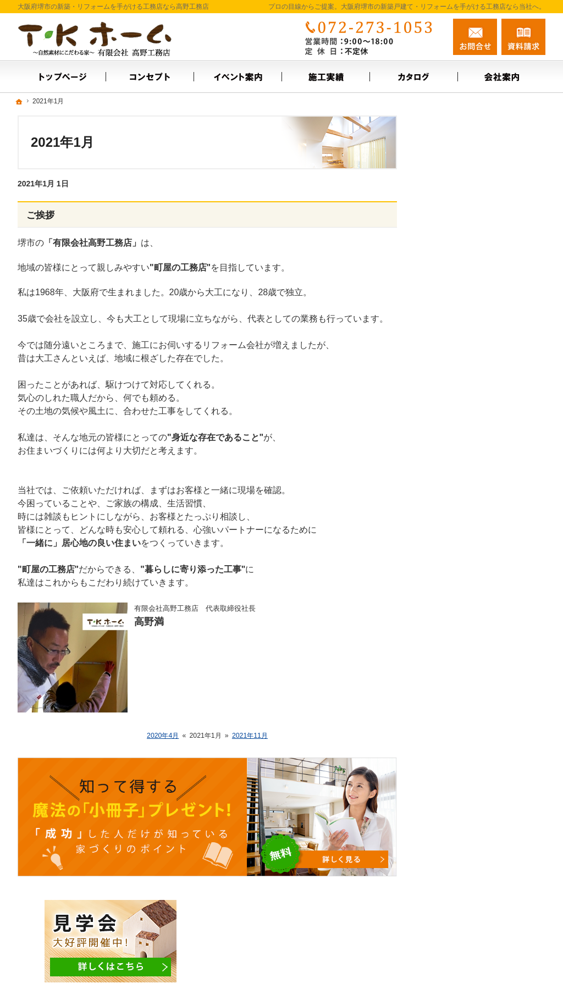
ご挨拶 (40, 215)
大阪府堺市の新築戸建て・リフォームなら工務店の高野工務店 (393, 973)
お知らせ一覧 (454, 372)
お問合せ (475, 37)
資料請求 (523, 37)
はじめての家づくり (465, 453)
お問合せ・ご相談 (462, 348)
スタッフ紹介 (454, 325)
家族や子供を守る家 (465, 476)
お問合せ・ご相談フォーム (479, 929)
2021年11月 (250, 735)
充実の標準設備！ (462, 429)
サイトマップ (454, 524)
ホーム (442, 230)
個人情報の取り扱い (465, 500)
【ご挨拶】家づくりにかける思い (485, 400)
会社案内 (446, 301)
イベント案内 (454, 254)
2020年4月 (163, 735)
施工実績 (446, 277)
